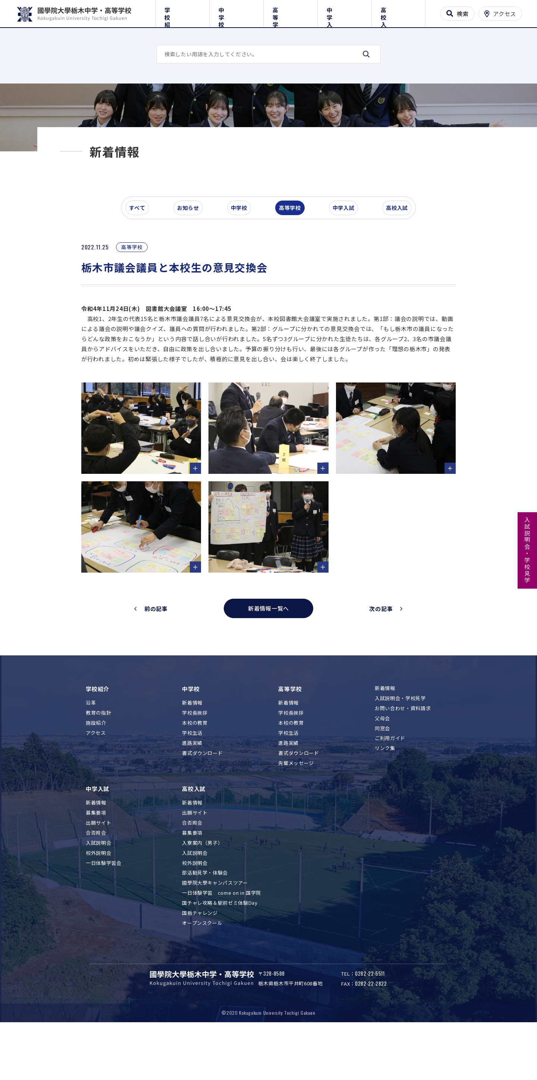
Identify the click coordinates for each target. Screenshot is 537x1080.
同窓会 (382, 772)
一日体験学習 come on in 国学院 (221, 937)
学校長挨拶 (194, 757)
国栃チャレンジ (200, 957)
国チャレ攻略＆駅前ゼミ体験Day (219, 947)
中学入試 (344, 12)
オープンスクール (202, 967)
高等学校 (290, 12)
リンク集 (385, 793)
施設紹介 (96, 767)
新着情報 (192, 747)
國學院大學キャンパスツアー (215, 927)
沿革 (91, 747)
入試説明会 (98, 887)
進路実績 (192, 787)
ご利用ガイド (390, 783)
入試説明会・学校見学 (527, 550)
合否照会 (96, 877)
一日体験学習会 (104, 907)
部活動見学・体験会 (205, 917)
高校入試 (398, 12)
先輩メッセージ (296, 807)
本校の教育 (194, 767)
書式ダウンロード (202, 797)
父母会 (382, 762)
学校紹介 (182, 12)
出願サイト (98, 867)
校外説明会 (98, 897)
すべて (141, 258)
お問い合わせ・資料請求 (403, 752)
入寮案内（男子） (202, 887)
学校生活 (192, 777)
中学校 (236, 12)
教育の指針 (98, 757)
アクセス (96, 777)
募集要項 (96, 857)
